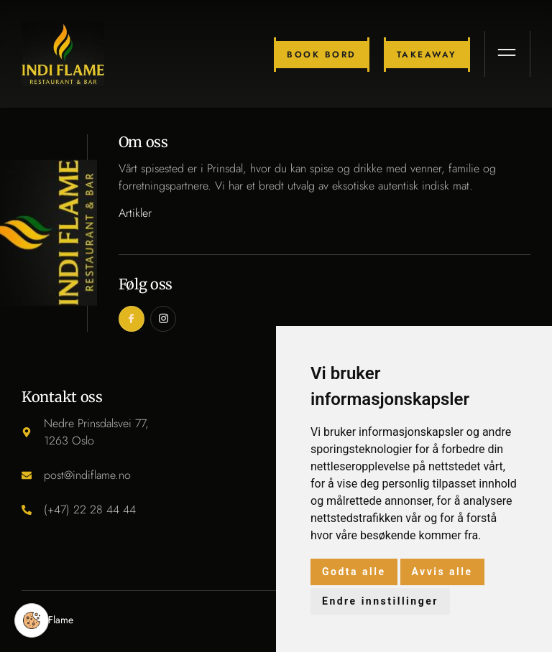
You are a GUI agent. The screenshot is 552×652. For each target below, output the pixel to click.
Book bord (321, 54)
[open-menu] (507, 54)
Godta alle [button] (354, 571)
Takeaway (427, 54)
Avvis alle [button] (442, 571)
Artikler (135, 213)
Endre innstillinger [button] (380, 601)
